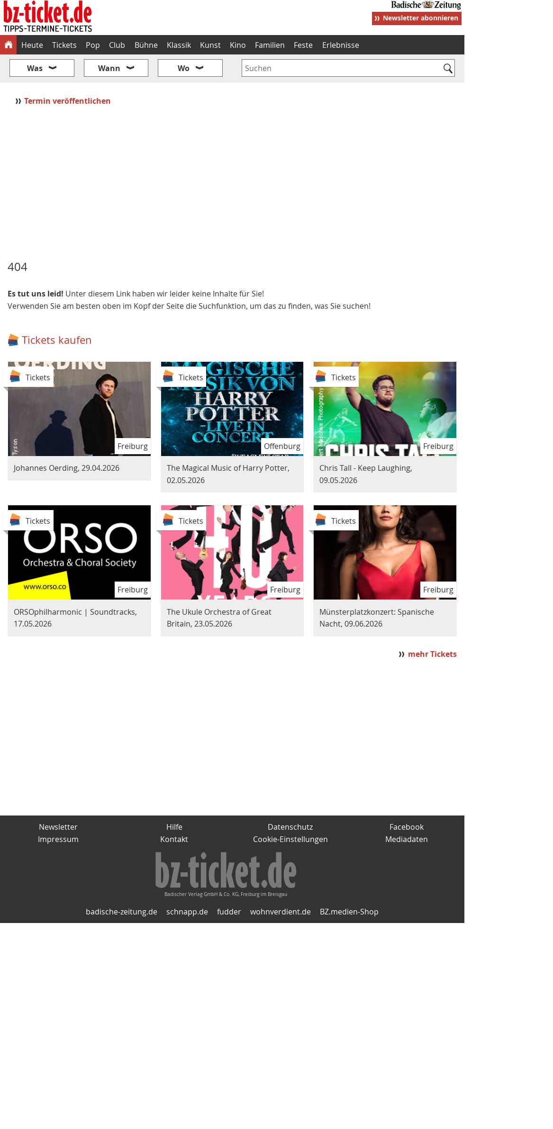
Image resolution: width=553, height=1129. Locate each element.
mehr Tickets (432, 654)
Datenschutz (290, 827)
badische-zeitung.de (121, 911)
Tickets (64, 45)
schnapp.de (187, 911)
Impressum (58, 839)
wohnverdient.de (280, 911)
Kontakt (174, 839)
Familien (270, 45)
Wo (184, 68)
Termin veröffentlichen (68, 101)
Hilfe (174, 827)
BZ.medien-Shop (349, 911)
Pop (93, 45)
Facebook (407, 827)
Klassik (179, 45)
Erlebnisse (340, 45)
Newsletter (58, 827)
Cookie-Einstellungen (290, 839)
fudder (229, 911)
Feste (303, 45)
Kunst (210, 45)
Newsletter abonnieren (420, 17)
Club (117, 45)
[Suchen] (448, 69)
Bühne (146, 45)
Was (35, 68)
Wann (109, 68)
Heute (32, 45)
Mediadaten (406, 839)
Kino (238, 45)
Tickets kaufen (57, 340)
